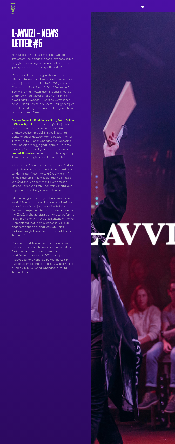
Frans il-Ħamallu (22, 153)
